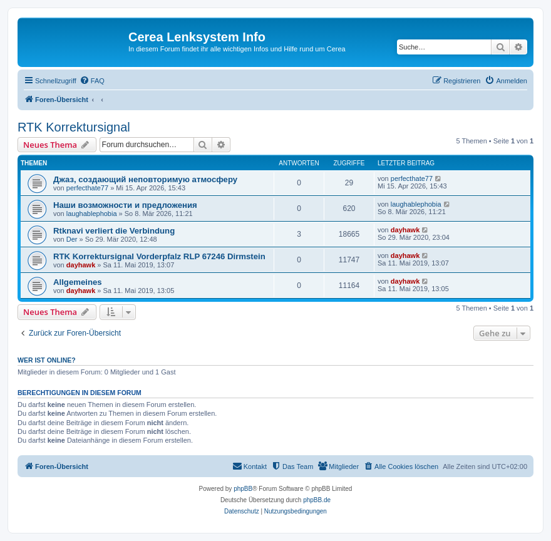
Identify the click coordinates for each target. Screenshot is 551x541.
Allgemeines (77, 282)
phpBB (243, 488)
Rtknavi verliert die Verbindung (114, 230)
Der (72, 239)
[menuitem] (92, 80)
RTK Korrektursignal (74, 127)
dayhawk (405, 230)
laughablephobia (91, 213)
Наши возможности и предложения (125, 205)
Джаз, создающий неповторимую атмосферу (145, 179)
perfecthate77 (87, 188)
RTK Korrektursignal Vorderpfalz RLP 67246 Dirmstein (159, 256)
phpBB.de (317, 500)
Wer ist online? (47, 360)
